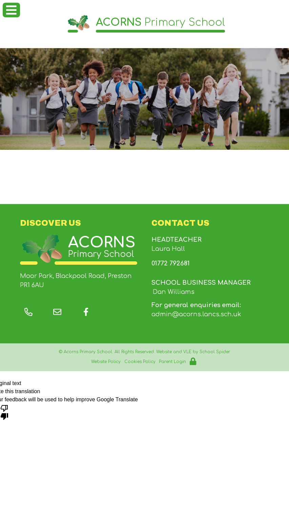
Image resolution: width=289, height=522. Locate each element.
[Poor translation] (4, 412)
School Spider (215, 351)
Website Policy (106, 361)
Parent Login (172, 361)
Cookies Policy (140, 361)
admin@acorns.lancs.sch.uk (196, 314)
